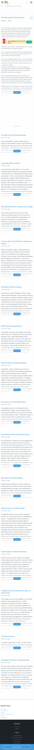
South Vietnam (4, 709)
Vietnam (23, 50)
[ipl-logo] (6, 3)
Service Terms (17, 737)
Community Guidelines (17, 731)
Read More (17, 142)
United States (3, 700)
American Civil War (4, 702)
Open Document (17, 747)
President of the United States (7, 705)
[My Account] (31, 2)
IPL (2, 6)
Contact (17, 722)
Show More (17, 84)
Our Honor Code (17, 733)
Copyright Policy (17, 729)
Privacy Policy (17, 735)
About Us (17, 720)
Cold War (2, 704)
